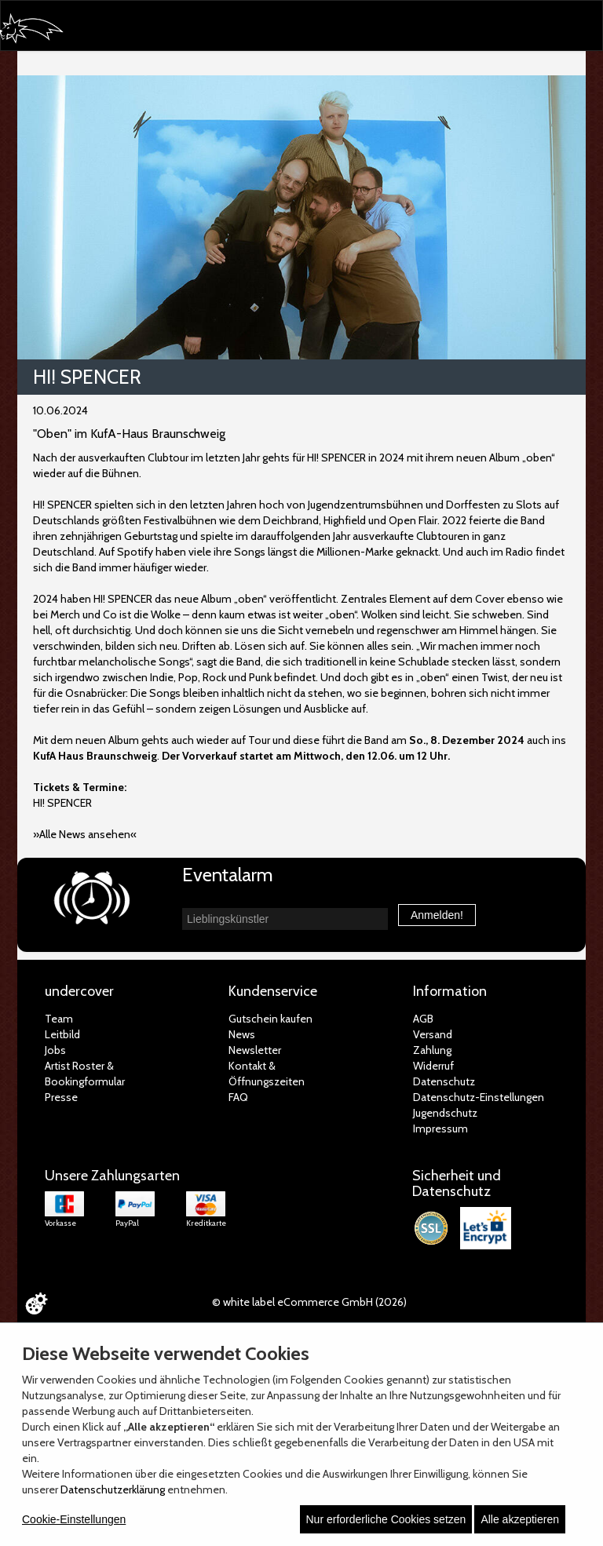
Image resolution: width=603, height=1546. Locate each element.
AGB (423, 1019)
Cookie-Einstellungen (74, 1519)
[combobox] (285, 919)
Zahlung (432, 1050)
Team (59, 1019)
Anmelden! (437, 915)
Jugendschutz (445, 1113)
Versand (432, 1034)
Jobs (55, 1050)
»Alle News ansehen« (85, 834)
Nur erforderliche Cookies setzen (386, 1519)
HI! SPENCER (62, 803)
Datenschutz (444, 1081)
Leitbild (62, 1034)
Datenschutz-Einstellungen (478, 1097)
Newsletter (254, 1050)
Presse (61, 1097)
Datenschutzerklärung (112, 1489)
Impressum (440, 1128)
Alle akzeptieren (520, 1519)
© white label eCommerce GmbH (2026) (309, 1302)
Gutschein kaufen (270, 1019)
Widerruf (433, 1066)
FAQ (238, 1097)
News (241, 1034)
